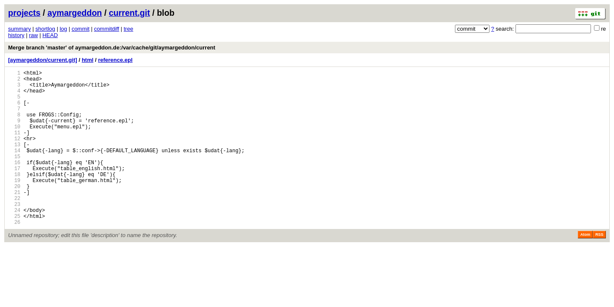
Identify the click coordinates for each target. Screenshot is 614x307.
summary (19, 29)
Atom (585, 268)
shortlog (45, 29)
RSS (599, 268)
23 (14, 233)
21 (14, 219)
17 (14, 190)
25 (14, 248)
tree (128, 29)
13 (14, 161)
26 (14, 255)
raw (33, 35)
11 (14, 146)
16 (14, 182)
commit (81, 29)
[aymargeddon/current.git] (42, 60)
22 (14, 226)
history (16, 35)
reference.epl (115, 60)
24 (14, 240)
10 (14, 139)
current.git (129, 12)
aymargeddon (74, 12)
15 (14, 175)
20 (14, 211)
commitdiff (106, 29)
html (87, 60)
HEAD (50, 35)
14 (14, 168)
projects (24, 12)
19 (14, 204)
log (63, 29)
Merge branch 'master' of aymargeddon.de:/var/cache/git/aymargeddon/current (111, 47)
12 (14, 153)
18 (14, 197)
